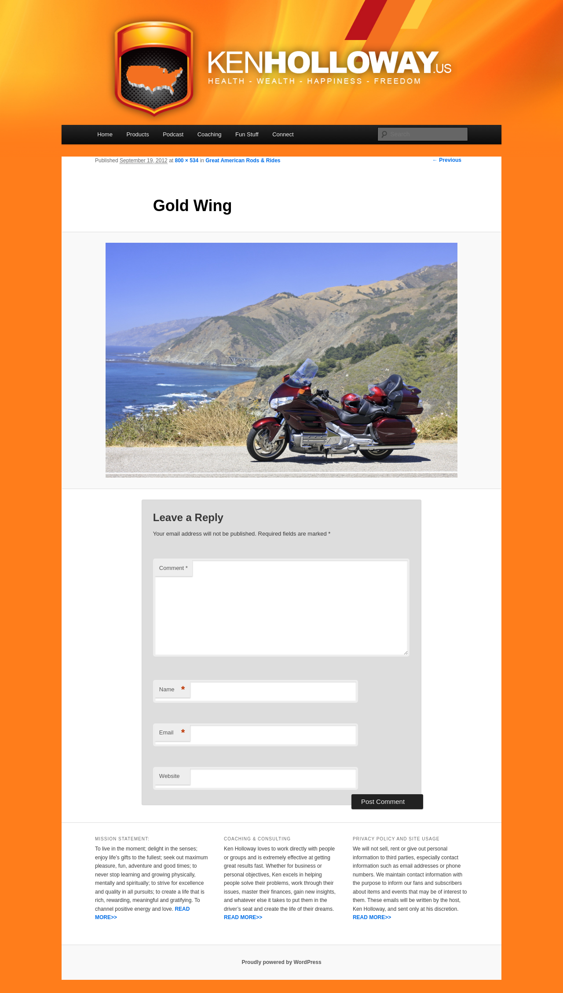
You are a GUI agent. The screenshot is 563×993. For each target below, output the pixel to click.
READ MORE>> (243, 917)
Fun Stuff (247, 134)
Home (105, 134)
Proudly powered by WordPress (281, 962)
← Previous (446, 160)
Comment (173, 568)
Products (137, 134)
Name (172, 689)
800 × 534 (186, 160)
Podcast (173, 134)
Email (172, 732)
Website (169, 776)
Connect (282, 134)
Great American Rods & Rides (242, 160)
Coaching (209, 134)
